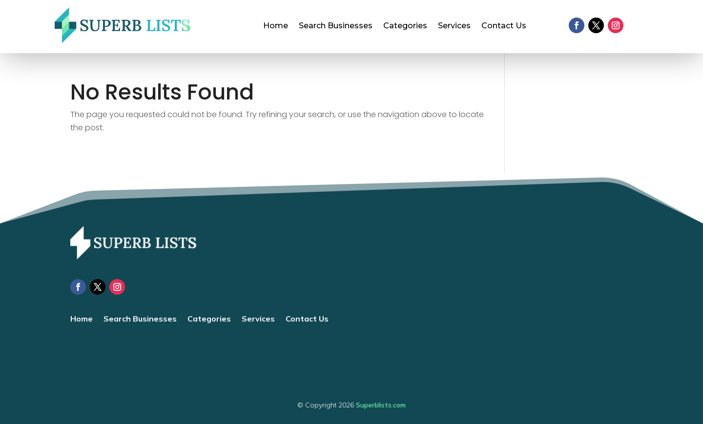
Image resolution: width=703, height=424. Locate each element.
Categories (405, 26)
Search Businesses (335, 26)
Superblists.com (381, 405)
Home (275, 26)
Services (454, 26)
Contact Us (503, 26)
